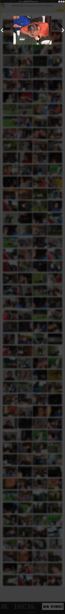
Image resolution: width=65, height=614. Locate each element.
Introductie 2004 (34, 1)
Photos (20, 1)
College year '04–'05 (26, 1)
